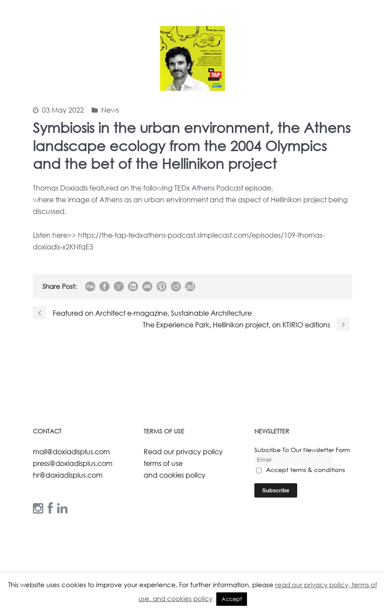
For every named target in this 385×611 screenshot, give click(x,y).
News (110, 109)
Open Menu (367, 35)
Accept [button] (231, 599)
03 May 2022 (63, 109)
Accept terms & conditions (300, 470)
